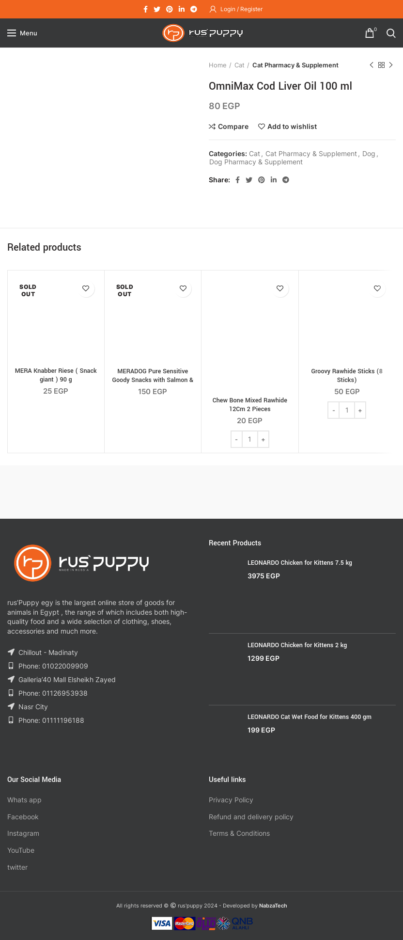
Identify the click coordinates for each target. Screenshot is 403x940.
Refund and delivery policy (251, 817)
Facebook (23, 817)
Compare (233, 126)
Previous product (371, 65)
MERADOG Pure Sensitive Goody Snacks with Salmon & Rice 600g (152, 380)
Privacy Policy (231, 800)
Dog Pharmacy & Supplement (256, 162)
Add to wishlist (292, 126)
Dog (368, 154)
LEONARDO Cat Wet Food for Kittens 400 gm (310, 717)
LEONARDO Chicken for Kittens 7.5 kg (300, 562)
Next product (391, 65)
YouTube (20, 850)
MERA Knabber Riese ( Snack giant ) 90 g (56, 375)
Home (218, 65)
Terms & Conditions (239, 833)
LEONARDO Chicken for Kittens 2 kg (297, 645)
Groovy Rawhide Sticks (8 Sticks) (347, 375)
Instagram (23, 833)
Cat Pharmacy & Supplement (295, 65)
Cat (239, 65)
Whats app (24, 800)
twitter (17, 867)
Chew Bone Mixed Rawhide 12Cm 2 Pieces (250, 405)
